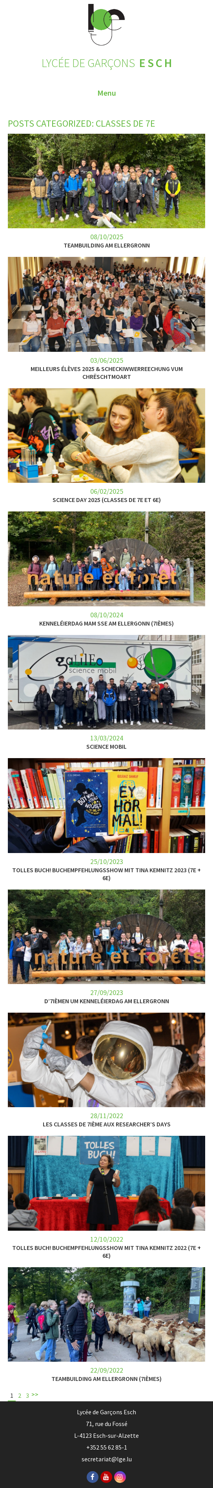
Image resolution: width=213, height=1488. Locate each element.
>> (34, 1394)
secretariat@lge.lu (107, 1459)
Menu (106, 93)
